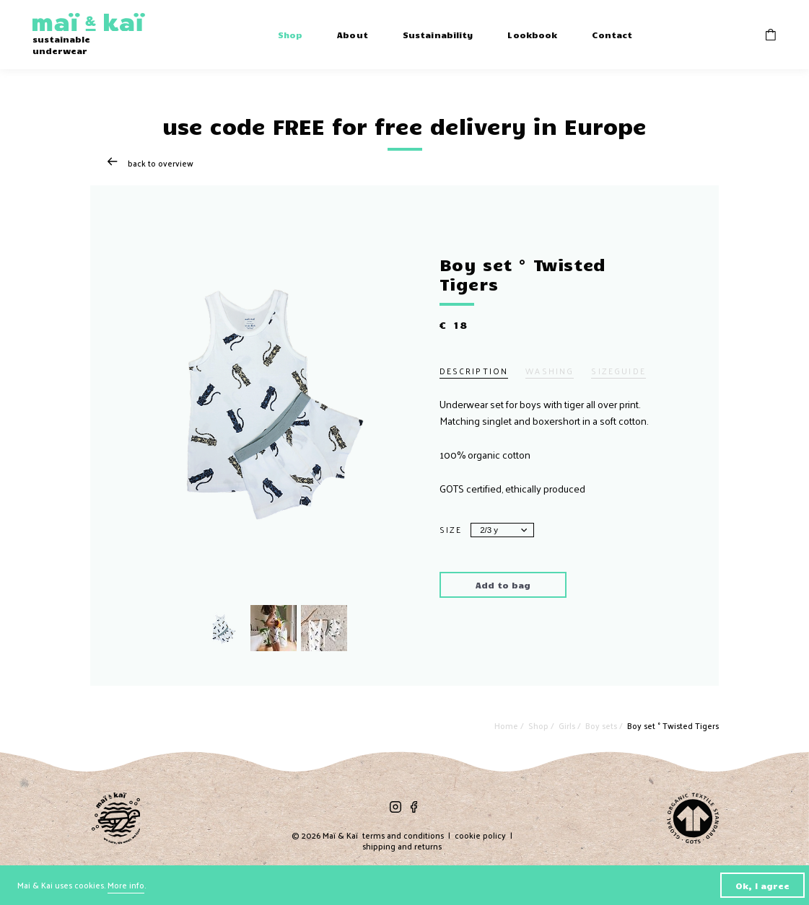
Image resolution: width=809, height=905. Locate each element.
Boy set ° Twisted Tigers (673, 725)
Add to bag (503, 584)
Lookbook (532, 34)
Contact (612, 34)
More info (126, 885)
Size (451, 529)
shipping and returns (402, 846)
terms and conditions (403, 835)
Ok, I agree (762, 885)
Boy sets (602, 725)
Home (507, 725)
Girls (568, 725)
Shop (290, 34)
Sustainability (438, 34)
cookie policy (480, 835)
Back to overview (151, 163)
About (352, 34)
